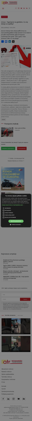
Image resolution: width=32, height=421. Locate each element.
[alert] (16, 210)
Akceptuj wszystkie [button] (16, 221)
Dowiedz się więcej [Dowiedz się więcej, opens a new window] (24, 202)
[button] (16, 205)
